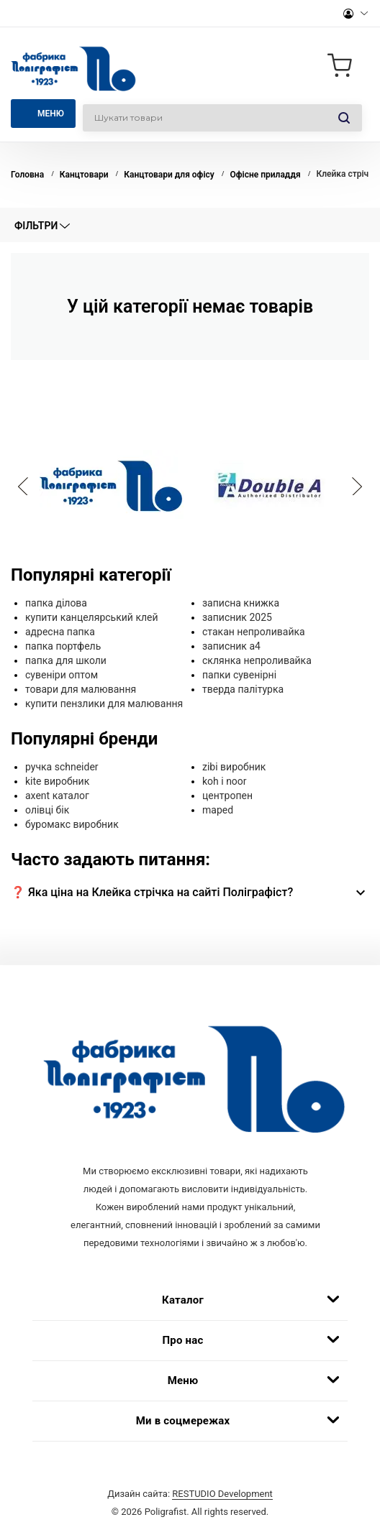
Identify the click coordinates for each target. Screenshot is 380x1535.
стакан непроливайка (253, 631)
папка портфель (63, 646)
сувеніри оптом (61, 675)
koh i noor (224, 781)
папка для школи (66, 660)
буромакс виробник (72, 824)
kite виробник (57, 781)
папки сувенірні (239, 675)
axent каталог (57, 795)
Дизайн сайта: (190, 1493)
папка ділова (56, 603)
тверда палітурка (243, 689)
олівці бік (47, 810)
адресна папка (60, 631)
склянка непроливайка (257, 660)
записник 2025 (237, 617)
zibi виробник (234, 767)
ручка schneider (62, 767)
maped (217, 810)
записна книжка (240, 603)
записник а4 (231, 646)
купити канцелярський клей (91, 617)
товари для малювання (80, 689)
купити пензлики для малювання (104, 703)
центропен (227, 795)
